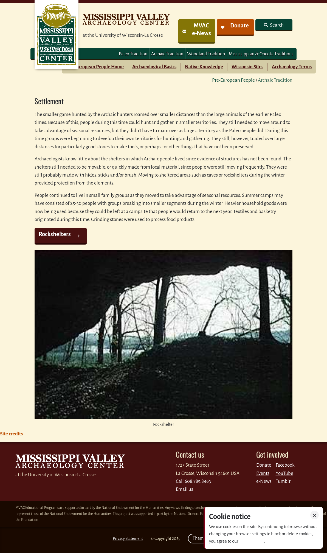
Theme (201, 538)
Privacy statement (128, 538)
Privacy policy (251, 541)
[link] (196, 31)
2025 (176, 538)
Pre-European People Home (95, 66)
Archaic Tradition (167, 54)
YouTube (284, 473)
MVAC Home (56, 34)
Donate (263, 465)
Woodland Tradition (206, 54)
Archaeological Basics (154, 66)
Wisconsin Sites (247, 66)
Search (276, 25)
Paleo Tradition (133, 54)
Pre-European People (233, 80)
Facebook (285, 465)
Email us (184, 489)
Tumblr (283, 481)
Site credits (11, 433)
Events (262, 473)
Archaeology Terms (292, 66)
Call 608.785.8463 (193, 481)
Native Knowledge (204, 66)
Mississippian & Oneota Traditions (261, 54)
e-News (264, 481)
